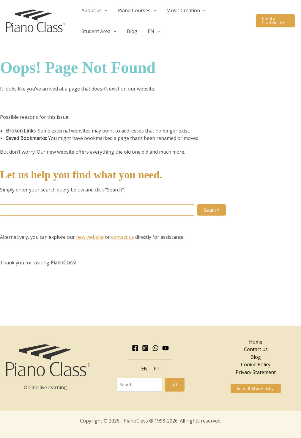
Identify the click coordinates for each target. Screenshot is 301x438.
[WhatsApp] (155, 348)
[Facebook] (135, 348)
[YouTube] (165, 348)
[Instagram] (145, 348)
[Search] (175, 385)
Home (255, 342)
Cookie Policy (255, 364)
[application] (104, 10)
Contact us (256, 349)
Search (212, 210)
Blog (255, 357)
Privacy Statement (256, 372)
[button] (94, 10)
